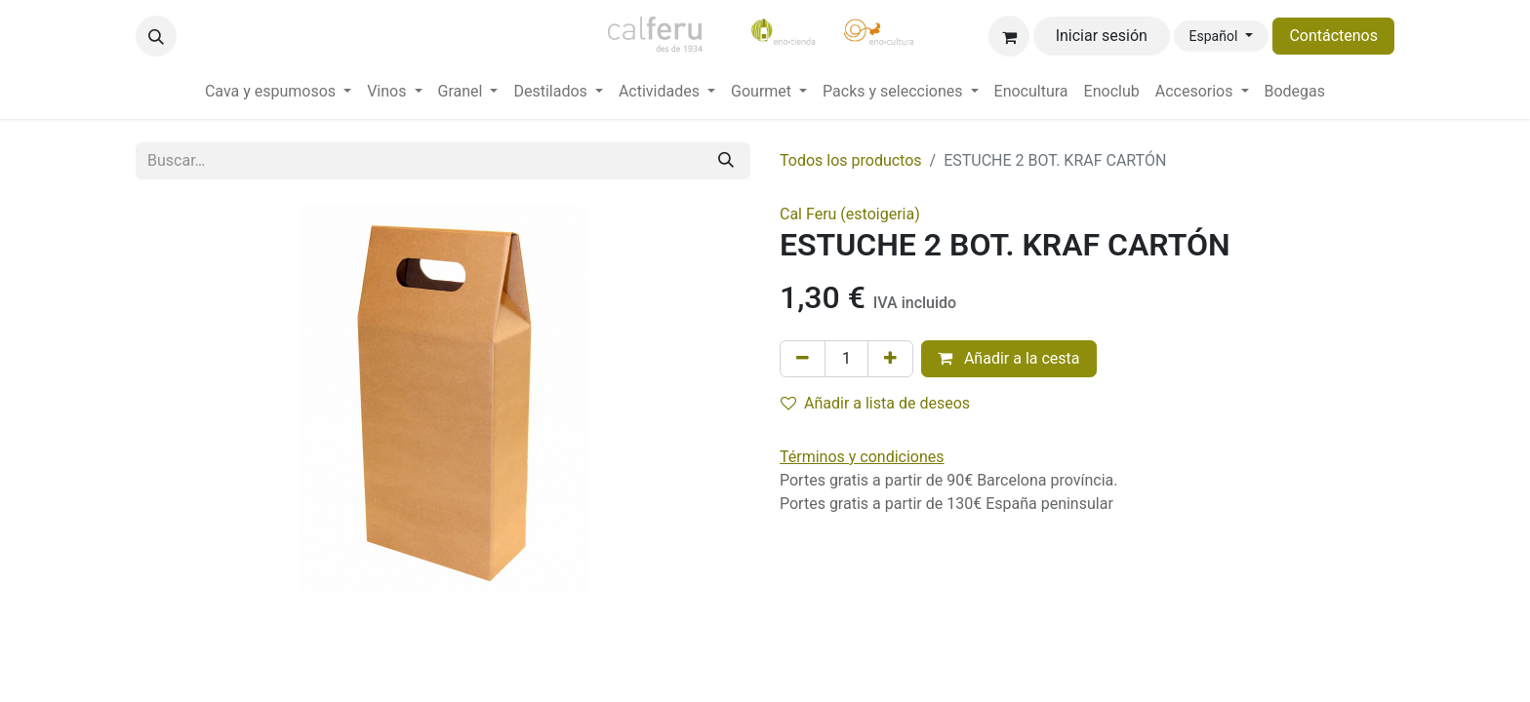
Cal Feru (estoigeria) (850, 214)
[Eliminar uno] (802, 358)
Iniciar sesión (1102, 35)
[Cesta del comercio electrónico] (1008, 36)
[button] (156, 36)
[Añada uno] (890, 358)
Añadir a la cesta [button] (1009, 358)
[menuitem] (278, 91)
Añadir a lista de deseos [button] (875, 403)
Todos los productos (851, 160)
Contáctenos (1333, 35)
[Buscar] (726, 160)
